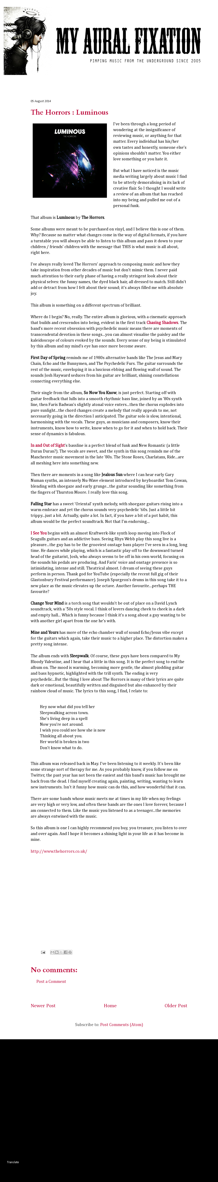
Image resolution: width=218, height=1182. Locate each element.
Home (16, 79)
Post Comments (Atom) (121, 1025)
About (167, 79)
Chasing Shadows (162, 323)
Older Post (176, 1005)
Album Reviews (41, 79)
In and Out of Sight (48, 446)
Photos (119, 79)
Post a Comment (51, 982)
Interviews (97, 79)
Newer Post (43, 1005)
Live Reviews (71, 79)
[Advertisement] (52, 1099)
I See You (39, 533)
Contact (186, 79)
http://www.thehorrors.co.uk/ (59, 851)
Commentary (143, 79)
